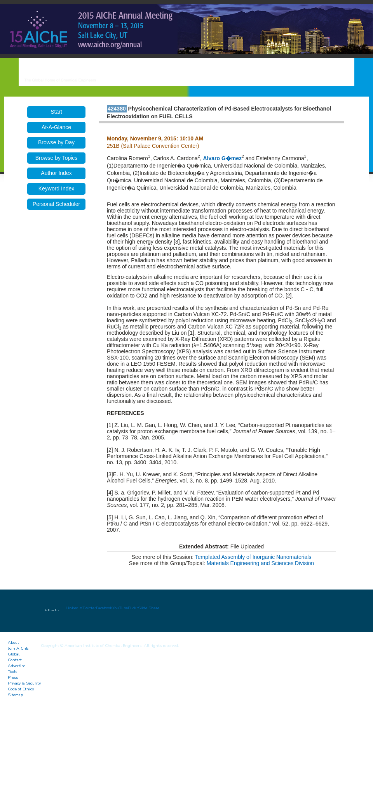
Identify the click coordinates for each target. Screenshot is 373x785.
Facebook (104, 608)
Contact (15, 660)
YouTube (120, 608)
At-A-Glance (56, 127)
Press (13, 677)
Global (13, 654)
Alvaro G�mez (222, 158)
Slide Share (148, 608)
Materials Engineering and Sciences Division (260, 563)
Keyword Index (56, 188)
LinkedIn (74, 608)
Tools (12, 671)
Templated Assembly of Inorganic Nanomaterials (253, 557)
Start (56, 112)
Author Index (56, 173)
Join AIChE (18, 648)
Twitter (89, 608)
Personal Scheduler (56, 204)
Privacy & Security (24, 683)
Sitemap (15, 695)
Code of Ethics (21, 689)
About (13, 642)
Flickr (133, 608)
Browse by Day (56, 142)
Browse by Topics (56, 158)
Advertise (16, 666)
